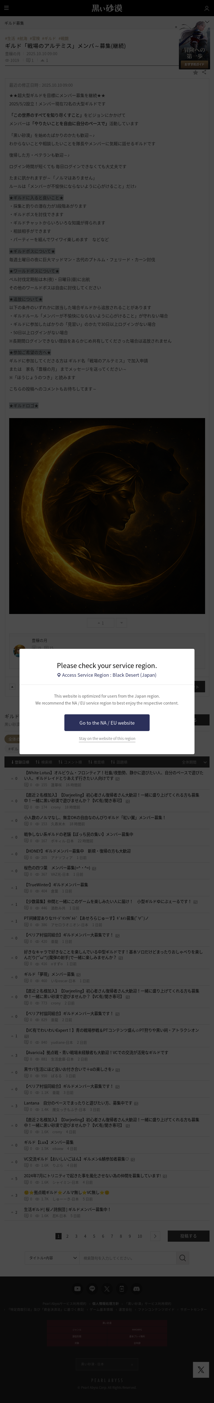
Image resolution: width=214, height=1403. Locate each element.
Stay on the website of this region (107, 738)
